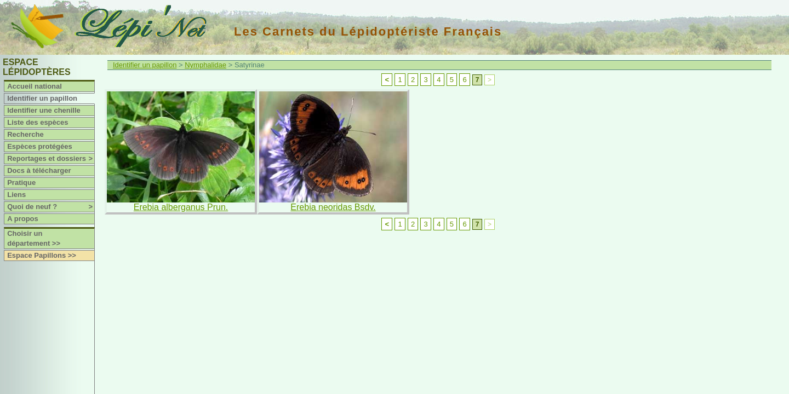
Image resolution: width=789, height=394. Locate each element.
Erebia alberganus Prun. (181, 207)
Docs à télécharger (39, 170)
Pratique (21, 182)
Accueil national (34, 86)
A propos (22, 219)
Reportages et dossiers (50, 159)
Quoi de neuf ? (50, 207)
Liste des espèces (37, 122)
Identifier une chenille (44, 110)
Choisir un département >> (33, 238)
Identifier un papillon (42, 98)
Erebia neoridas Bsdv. (332, 207)
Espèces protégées (39, 146)
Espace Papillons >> (41, 255)
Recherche (25, 134)
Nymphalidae (205, 65)
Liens (16, 194)
